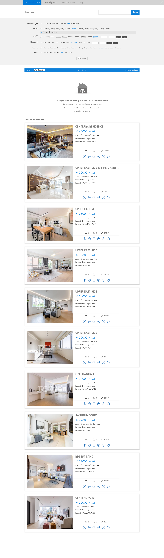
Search (33, 12)
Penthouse (93, 48)
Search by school (68, 3)
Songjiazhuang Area (50, 32)
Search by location (32, 3)
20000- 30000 (61, 37)
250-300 (82, 43)
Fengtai (73, 28)
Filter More (82, 58)
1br (50, 53)
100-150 (58, 43)
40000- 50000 (86, 37)
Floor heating (71, 48)
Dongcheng (60, 28)
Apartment (47, 24)
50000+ (96, 37)
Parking (63, 48)
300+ (89, 43)
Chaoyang (46, 28)
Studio (46, 53)
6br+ (70, 53)
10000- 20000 (49, 37)
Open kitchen (48, 48)
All (41, 24)
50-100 (51, 43)
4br (62, 53)
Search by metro (50, 3)
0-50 (45, 43)
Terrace (101, 48)
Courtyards (75, 24)
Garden (56, 48)
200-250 (74, 43)
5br (66, 53)
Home (26, 12)
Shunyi (53, 28)
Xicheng (67, 28)
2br (54, 53)
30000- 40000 (73, 37)
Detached (118, 48)
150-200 (66, 43)
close (161, 2)
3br (58, 53)
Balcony (80, 48)
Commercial (109, 48)
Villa (68, 24)
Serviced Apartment (58, 24)
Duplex (86, 48)
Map (81, 3)
